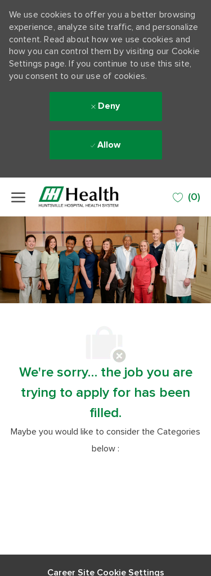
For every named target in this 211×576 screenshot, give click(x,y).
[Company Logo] (93, 197)
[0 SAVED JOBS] (186, 197)
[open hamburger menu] (18, 197)
